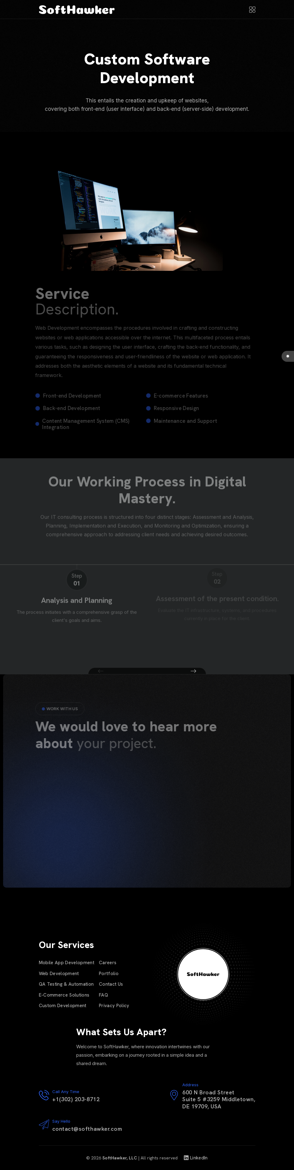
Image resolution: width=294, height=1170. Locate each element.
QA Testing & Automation (66, 984)
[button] (101, 671)
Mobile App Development (66, 963)
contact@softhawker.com (87, 1128)
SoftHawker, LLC (119, 1158)
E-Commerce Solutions (64, 995)
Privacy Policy (114, 1006)
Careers (107, 963)
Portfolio (109, 973)
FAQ (103, 995)
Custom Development (62, 1006)
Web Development (59, 973)
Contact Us (111, 984)
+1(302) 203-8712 (76, 1099)
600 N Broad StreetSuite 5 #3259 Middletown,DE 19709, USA (218, 1099)
